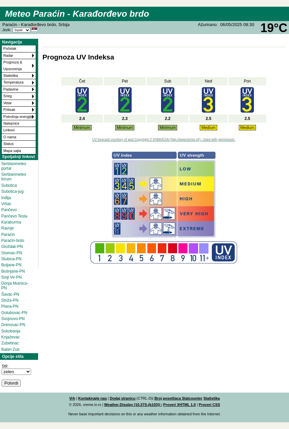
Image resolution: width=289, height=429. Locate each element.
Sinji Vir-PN (11, 277)
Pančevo (9, 209)
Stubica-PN (11, 259)
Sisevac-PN (11, 253)
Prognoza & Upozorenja (12, 65)
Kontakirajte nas (92, 398)
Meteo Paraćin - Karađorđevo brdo (77, 14)
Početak (9, 48)
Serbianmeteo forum (13, 176)
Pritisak (9, 110)
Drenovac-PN (13, 324)
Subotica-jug (12, 191)
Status (8, 144)
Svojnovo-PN (13, 318)
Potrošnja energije (17, 117)
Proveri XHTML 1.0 (179, 405)
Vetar (7, 103)
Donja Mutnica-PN (14, 285)
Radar (8, 55)
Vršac (6, 203)
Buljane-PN (11, 265)
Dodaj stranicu (123, 398)
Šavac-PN (10, 294)
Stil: (5, 366)
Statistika (10, 76)
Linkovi (9, 130)
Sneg (7, 96)
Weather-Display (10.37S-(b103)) (132, 405)
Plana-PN (9, 306)
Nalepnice (11, 123)
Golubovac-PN (14, 312)
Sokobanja (10, 331)
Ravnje (7, 228)
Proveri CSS (209, 405)
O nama (9, 137)
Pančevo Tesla (14, 216)
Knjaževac (10, 337)
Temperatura (13, 82)
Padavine (10, 89)
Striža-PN (9, 300)
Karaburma (11, 222)
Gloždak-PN (12, 246)
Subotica (9, 185)
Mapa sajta (12, 151)
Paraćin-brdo (12, 240)
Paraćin (8, 234)
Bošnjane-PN (13, 271)
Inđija (6, 197)
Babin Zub (10, 349)
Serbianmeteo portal (13, 166)
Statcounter (192, 398)
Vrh (72, 398)
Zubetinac (10, 343)
